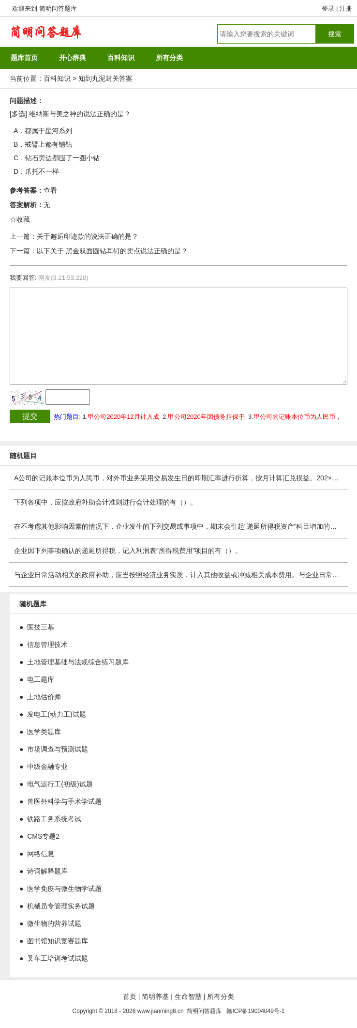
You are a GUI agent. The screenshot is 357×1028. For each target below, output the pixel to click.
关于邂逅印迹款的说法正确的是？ (87, 236)
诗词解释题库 (47, 871)
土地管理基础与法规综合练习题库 (78, 662)
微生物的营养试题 (54, 923)
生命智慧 (188, 996)
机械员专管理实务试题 (61, 906)
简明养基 (155, 996)
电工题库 (40, 679)
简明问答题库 (58, 8)
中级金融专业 (47, 766)
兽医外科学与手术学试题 (64, 801)
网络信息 (40, 854)
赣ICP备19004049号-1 (255, 1011)
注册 (346, 8)
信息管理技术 (47, 644)
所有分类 (220, 996)
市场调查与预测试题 (57, 749)
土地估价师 (44, 697)
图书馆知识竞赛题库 (57, 941)
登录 (328, 8)
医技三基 (40, 627)
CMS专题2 (43, 836)
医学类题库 (44, 732)
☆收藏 (20, 219)
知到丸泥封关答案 (105, 78)
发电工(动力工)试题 (56, 714)
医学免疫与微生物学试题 (64, 888)
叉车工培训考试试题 (57, 958)
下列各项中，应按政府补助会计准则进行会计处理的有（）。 (105, 502)
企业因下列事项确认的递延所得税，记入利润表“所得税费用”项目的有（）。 (128, 550)
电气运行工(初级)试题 (59, 784)
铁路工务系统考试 (54, 819)
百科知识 (57, 78)
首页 (129, 996)
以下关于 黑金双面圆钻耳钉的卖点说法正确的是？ (112, 251)
